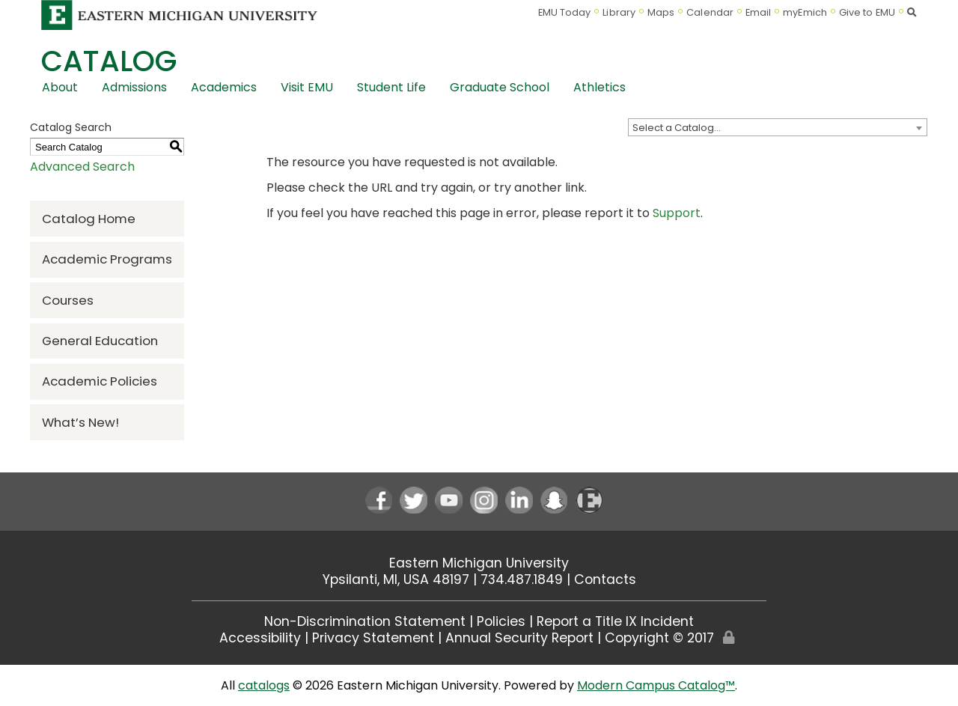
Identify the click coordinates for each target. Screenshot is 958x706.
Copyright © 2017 (659, 638)
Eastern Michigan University (479, 563)
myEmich (805, 12)
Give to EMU (867, 12)
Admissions (134, 87)
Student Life (391, 87)
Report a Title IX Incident (615, 621)
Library (618, 12)
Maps (660, 12)
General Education (100, 341)
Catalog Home (88, 219)
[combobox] (777, 127)
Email (758, 12)
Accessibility (260, 638)
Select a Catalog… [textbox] (676, 128)
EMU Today (564, 12)
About (60, 87)
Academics (224, 87)
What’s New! (80, 422)
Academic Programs (107, 259)
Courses (68, 300)
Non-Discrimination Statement (365, 621)
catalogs (264, 685)
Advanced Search (82, 166)
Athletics (599, 87)
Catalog (109, 61)
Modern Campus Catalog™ (656, 685)
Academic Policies (99, 381)
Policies (501, 621)
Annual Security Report (519, 638)
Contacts (605, 579)
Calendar (709, 12)
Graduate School (499, 87)
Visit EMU (307, 87)
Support (677, 213)
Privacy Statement (373, 638)
